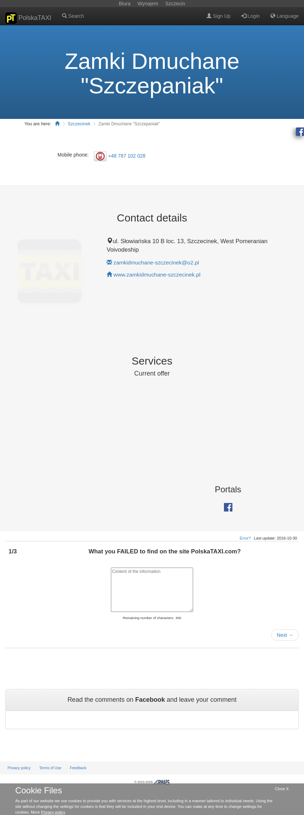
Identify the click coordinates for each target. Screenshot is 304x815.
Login (250, 16)
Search (73, 16)
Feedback (78, 768)
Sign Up (219, 16)
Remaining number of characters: (148, 618)
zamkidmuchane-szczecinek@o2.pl (156, 262)
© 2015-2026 (152, 782)
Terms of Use (50, 768)
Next (285, 635)
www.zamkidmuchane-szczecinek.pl (156, 275)
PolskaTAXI (28, 18)
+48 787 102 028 (127, 156)
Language (284, 16)
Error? (245, 538)
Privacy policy (18, 768)
